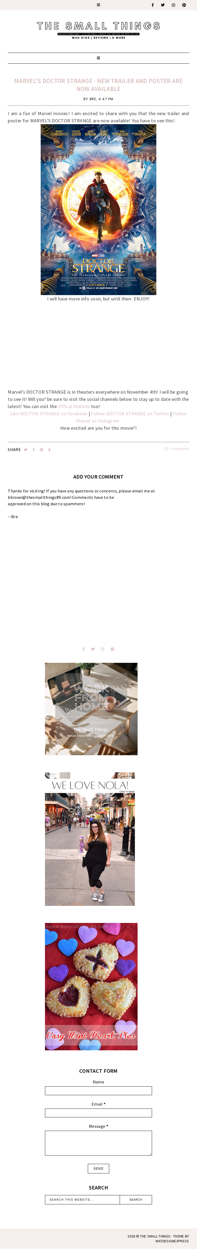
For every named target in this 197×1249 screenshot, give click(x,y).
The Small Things (155, 1236)
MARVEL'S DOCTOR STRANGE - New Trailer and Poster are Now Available (98, 85)
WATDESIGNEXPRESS (172, 1241)
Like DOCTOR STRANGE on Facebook (48, 413)
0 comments (177, 449)
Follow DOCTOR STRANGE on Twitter (129, 413)
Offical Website (74, 406)
